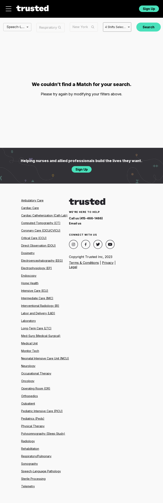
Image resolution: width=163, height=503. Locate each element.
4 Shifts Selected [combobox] (116, 27)
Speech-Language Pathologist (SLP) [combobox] (19, 27)
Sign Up (149, 9)
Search (148, 27)
